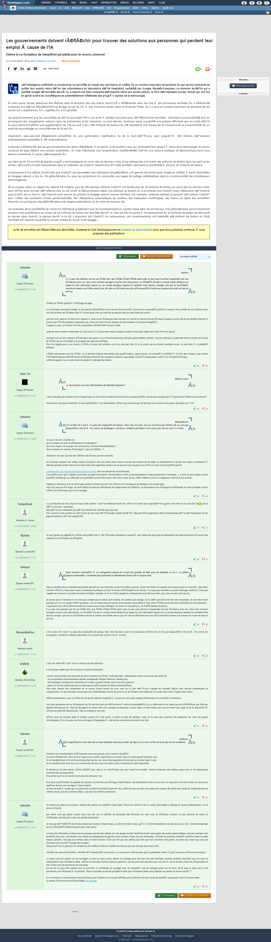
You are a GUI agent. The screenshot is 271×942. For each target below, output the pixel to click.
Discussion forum (243, 86)
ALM (66, 8)
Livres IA (159, 12)
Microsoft (77, 8)
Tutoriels (60, 2)
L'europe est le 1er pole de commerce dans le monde (71, 478)
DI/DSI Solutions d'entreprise (32, 8)
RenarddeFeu (25, 638)
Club (162, 2)
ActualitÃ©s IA (111, 12)
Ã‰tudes (138, 2)
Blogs (83, 2)
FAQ (73, 2)
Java (87, 8)
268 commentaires (70, 63)
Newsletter (109, 2)
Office (145, 8)
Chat (94, 2)
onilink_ (25, 670)
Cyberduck (25, 510)
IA (60, 8)
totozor (25, 573)
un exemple (91, 887)
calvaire (25, 274)
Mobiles (155, 8)
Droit (151, 2)
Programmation (121, 8)
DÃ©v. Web (98, 8)
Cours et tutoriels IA (142, 12)
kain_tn (25, 380)
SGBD (135, 8)
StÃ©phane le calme (45, 63)
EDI (109, 8)
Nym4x (25, 542)
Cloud (52, 8)
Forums (46, 2)
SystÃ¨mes (168, 8)
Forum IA (125, 12)
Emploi (124, 2)
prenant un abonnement (136, 232)
